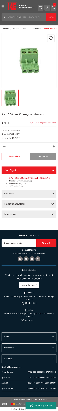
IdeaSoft (13, 409)
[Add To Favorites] (51, 38)
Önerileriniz (10, 214)
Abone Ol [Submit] (46, 243)
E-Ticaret (22, 409)
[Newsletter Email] (29, 243)
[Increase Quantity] (53, 146)
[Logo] (20, 6)
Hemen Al (43, 156)
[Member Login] (47, 8)
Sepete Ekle (14, 156)
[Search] (29, 17)
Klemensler (15, 130)
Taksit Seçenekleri (14, 204)
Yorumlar (9, 193)
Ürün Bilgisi (10, 170)
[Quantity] (29, 146)
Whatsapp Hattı (41, 405)
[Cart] (53, 8)
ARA (51, 17)
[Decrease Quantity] (4, 146)
